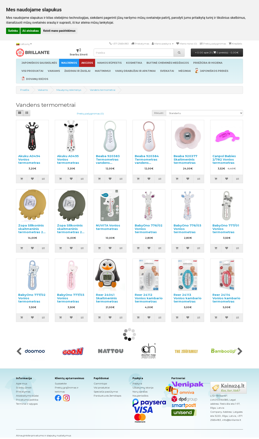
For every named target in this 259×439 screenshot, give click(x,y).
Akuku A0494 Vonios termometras (29, 159)
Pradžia (24, 89)
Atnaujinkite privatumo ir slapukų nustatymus (43, 435)
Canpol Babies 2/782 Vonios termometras (224, 159)
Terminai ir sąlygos (27, 403)
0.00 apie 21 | (217, 52)
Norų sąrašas (140, 391)
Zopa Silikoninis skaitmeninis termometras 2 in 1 (31, 230)
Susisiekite (61, 383)
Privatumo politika (27, 399)
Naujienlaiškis (140, 395)
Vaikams (43, 89)
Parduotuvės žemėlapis (107, 395)
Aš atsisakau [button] (30, 30)
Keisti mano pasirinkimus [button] (59, 30)
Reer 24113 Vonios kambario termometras (188, 298)
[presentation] (19, 351)
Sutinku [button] (13, 30)
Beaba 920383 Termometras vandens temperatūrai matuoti (108, 162)
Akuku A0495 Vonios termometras (68, 159)
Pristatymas (23, 391)
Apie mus (21, 383)
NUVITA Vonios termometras (108, 227)
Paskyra (137, 383)
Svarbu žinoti (24, 387)
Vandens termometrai (102, 89)
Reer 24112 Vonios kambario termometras (149, 298)
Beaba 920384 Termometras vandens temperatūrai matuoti (147, 162)
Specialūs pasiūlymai (106, 391)
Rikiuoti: (159, 112)
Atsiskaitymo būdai (27, 395)
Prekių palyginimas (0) (90, 113)
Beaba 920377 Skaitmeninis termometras (185, 159)
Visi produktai (102, 387)
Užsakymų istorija (143, 387)
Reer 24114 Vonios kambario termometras (226, 298)
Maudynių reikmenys (68, 89)
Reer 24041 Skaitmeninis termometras (107, 298)
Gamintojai (100, 383)
